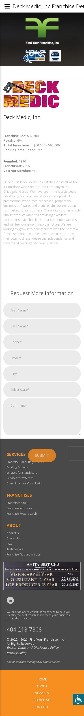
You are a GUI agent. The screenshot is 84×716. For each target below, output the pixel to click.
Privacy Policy (17, 653)
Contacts (42, 707)
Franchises (42, 700)
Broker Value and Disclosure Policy (32, 647)
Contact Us (14, 538)
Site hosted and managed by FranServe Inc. (33, 662)
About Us (13, 533)
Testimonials (15, 549)
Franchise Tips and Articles (24, 554)
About (42, 686)
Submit (42, 514)
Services (42, 693)
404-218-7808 (24, 629)
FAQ (9, 544)
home (42, 679)
